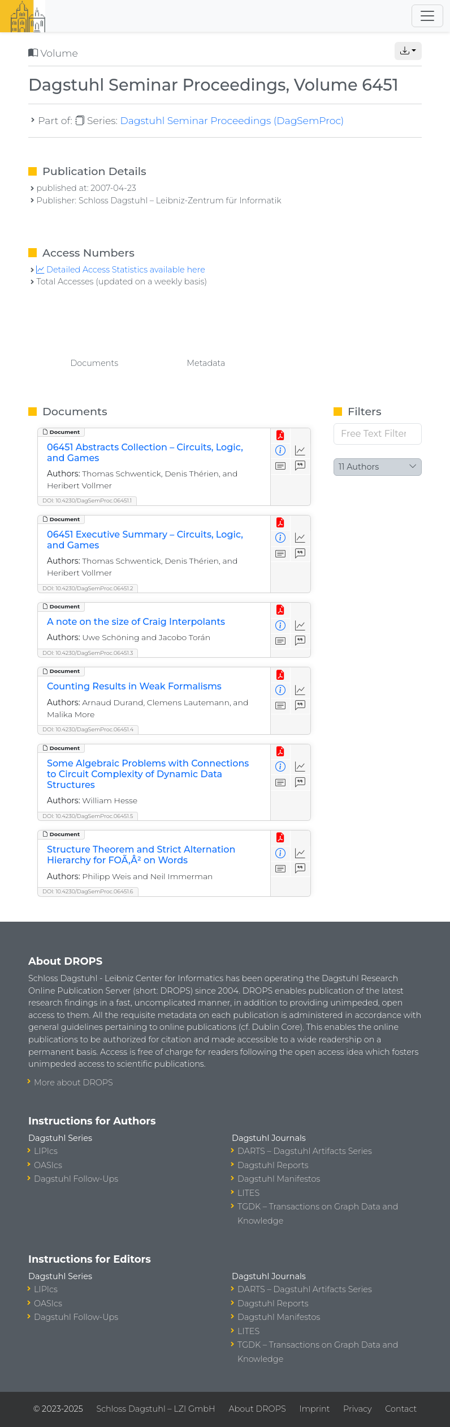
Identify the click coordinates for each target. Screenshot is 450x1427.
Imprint (314, 1409)
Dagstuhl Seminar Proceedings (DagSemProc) (232, 120)
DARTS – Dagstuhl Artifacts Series (304, 1151)
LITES (248, 1193)
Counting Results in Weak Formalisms (134, 686)
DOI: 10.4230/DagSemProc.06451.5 (87, 816)
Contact (401, 1409)
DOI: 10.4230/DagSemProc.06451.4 (87, 729)
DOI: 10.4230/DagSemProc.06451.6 (87, 891)
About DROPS (256, 1409)
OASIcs (48, 1165)
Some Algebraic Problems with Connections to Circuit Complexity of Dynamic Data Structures (148, 774)
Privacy (357, 1409)
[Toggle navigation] (427, 16)
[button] (408, 51)
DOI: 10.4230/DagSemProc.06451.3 (87, 653)
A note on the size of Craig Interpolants (136, 621)
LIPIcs (46, 1151)
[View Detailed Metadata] (281, 451)
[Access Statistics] (300, 451)
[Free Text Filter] (378, 434)
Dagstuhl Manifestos (278, 1179)
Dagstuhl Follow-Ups (76, 1179)
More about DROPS (73, 1082)
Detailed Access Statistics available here (120, 270)
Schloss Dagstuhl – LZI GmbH (155, 1409)
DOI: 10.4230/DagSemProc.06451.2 (87, 588)
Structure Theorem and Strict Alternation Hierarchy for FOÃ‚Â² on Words (141, 855)
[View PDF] (281, 436)
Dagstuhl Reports (273, 1165)
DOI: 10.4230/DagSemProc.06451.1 (87, 500)
